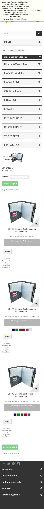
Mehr (5, 161)
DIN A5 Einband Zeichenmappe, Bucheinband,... (22, 395)
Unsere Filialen (13, 127)
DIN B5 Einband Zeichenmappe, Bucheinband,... (22, 230)
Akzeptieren (36, 10)
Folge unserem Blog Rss (22, 56)
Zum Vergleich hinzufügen (6, 265)
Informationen (13, 118)
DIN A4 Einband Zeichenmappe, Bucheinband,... (22, 310)
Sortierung (6, 177)
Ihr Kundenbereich (11, 482)
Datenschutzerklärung (18, 19)
